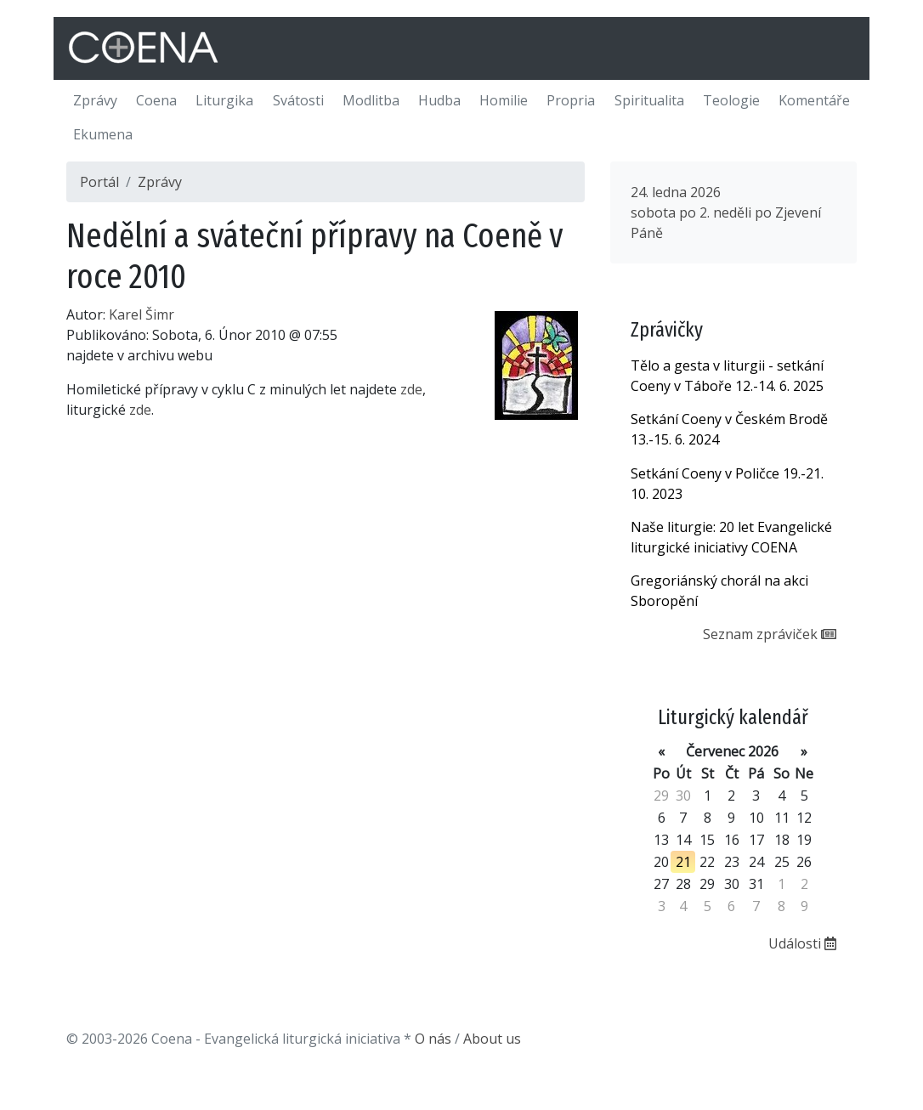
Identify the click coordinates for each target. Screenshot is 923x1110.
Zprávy (95, 100)
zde (411, 389)
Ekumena (103, 134)
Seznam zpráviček (769, 634)
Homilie (503, 100)
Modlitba (371, 100)
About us (492, 1038)
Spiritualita (649, 100)
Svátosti (298, 100)
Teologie (731, 100)
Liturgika (224, 100)
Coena (156, 100)
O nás (433, 1038)
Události (802, 943)
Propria (570, 100)
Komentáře (814, 100)
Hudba (439, 100)
